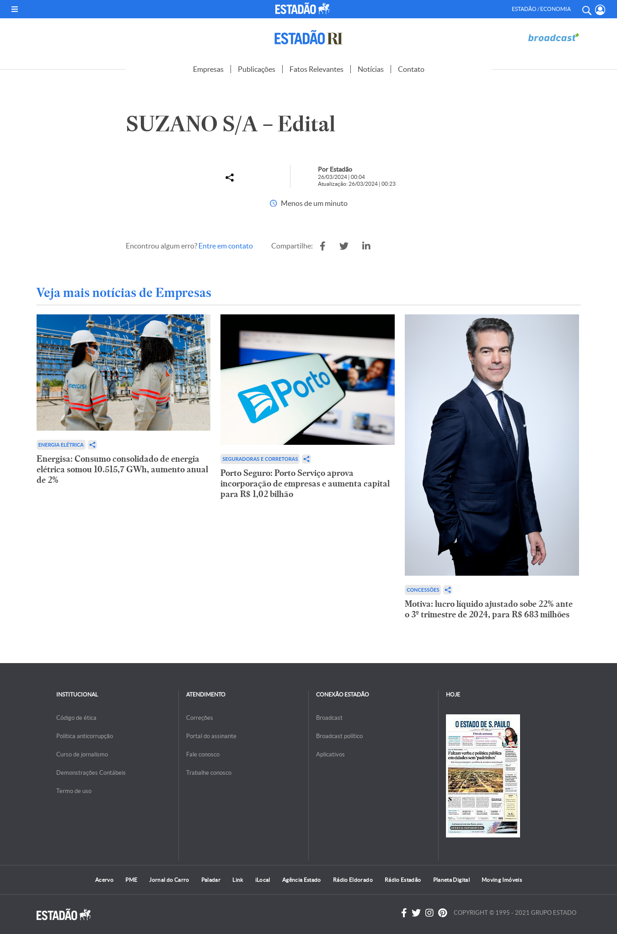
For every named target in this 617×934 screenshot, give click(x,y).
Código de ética (76, 717)
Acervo (104, 880)
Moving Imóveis (502, 880)
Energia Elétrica (61, 445)
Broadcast (329, 717)
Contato (411, 69)
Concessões (423, 590)
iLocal (262, 880)
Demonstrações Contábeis (91, 772)
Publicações (256, 69)
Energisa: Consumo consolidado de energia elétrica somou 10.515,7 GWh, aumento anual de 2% (122, 469)
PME (131, 880)
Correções (199, 717)
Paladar (211, 880)
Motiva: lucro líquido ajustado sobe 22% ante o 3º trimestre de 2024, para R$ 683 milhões (489, 609)
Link (237, 880)
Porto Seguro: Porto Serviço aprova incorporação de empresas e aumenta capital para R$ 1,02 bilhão (305, 483)
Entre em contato (226, 246)
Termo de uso (73, 791)
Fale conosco (203, 754)
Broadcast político (339, 736)
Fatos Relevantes (316, 69)
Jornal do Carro (169, 880)
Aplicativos (330, 754)
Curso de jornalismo (82, 754)
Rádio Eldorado (353, 880)
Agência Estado (301, 880)
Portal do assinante (211, 736)
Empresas (208, 69)
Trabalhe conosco (208, 772)
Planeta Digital (451, 880)
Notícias (371, 69)
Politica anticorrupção (84, 736)
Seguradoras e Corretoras (260, 459)
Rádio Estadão (403, 880)
